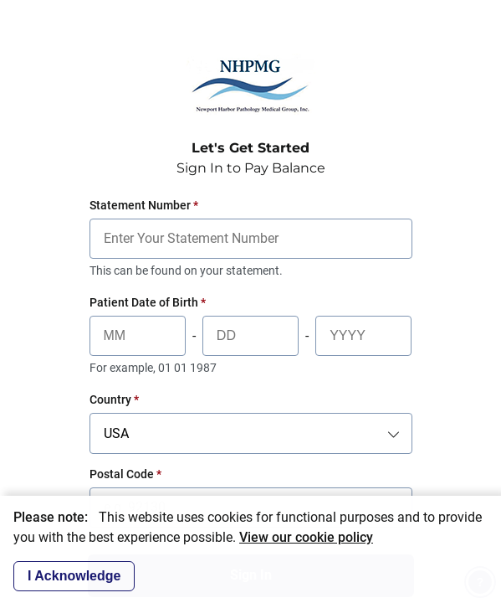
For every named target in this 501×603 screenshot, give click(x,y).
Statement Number (143, 205)
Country (114, 399)
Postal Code (125, 474)
